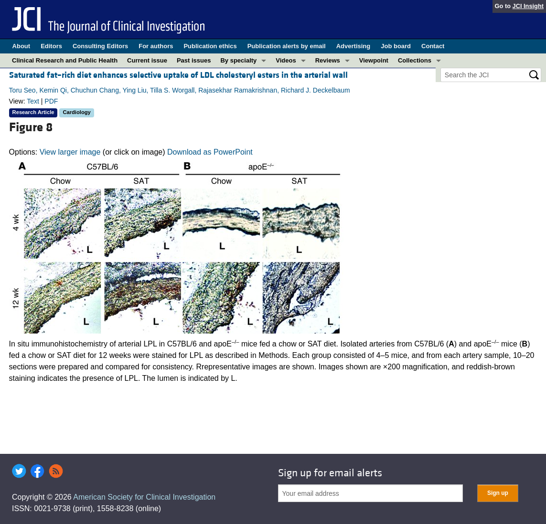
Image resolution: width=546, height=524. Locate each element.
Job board (396, 46)
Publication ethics (209, 46)
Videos (286, 60)
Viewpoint (373, 60)
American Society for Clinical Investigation (144, 497)
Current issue (147, 60)
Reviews (327, 60)
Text (33, 101)
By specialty (238, 60)
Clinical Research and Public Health (65, 60)
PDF (51, 101)
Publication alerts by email (286, 46)
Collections (414, 60)
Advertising (353, 46)
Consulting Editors (100, 46)
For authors (156, 46)
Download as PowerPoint (210, 152)
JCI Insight (528, 6)
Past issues (194, 60)
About (21, 46)
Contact (432, 46)
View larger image (70, 152)
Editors (51, 46)
